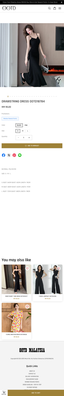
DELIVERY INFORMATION (32, 376)
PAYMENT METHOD (32, 387)
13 (34, 96)
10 (27, 96)
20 (49, 96)
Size (3, 131)
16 (40, 96)
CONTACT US (32, 374)
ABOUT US (32, 371)
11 (30, 96)
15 (38, 96)
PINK (26, 125)
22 (54, 96)
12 (32, 96)
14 (36, 96)
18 (45, 96)
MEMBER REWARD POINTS (32, 382)
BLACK (19, 125)
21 (51, 96)
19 (47, 96)
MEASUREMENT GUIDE (32, 379)
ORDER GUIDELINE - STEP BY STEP (32, 385)
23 (56, 96)
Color (3, 125)
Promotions (5, 114)
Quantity (4, 136)
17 (43, 96)
